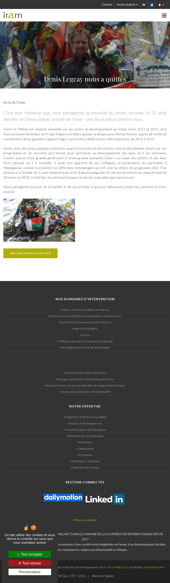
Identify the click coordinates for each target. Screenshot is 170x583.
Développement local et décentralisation (85, 347)
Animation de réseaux (85, 467)
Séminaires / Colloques (85, 461)
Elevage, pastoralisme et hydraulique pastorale (85, 379)
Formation (85, 455)
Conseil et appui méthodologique (85, 429)
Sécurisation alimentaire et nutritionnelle (85, 391)
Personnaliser (30, 572)
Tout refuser (29, 563)
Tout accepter (29, 554)
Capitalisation (85, 448)
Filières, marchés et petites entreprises (85, 309)
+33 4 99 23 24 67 (154, 567)
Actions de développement (85, 423)
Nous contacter (85, 520)
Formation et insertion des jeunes (85, 372)
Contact (107, 4)
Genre (85, 335)
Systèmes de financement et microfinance (85, 322)
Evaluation (85, 442)
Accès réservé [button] (127, 4)
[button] (161, 4)
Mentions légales (103, 576)
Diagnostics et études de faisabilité (85, 417)
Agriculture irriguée (85, 328)
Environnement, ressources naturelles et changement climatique (85, 385)
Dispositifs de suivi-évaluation (85, 436)
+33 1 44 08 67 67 (116, 567)
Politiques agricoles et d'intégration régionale (85, 341)
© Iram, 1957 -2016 (72, 576)
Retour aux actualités (30, 253)
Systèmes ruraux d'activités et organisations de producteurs (85, 316)
